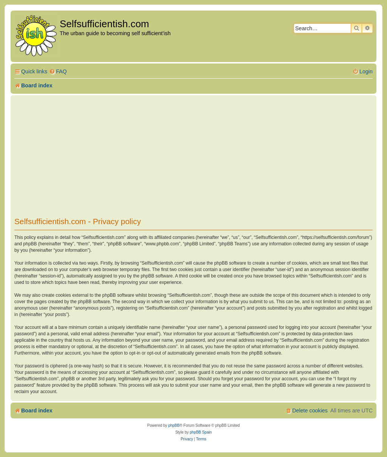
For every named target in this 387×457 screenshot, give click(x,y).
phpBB (174, 425)
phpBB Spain (201, 432)
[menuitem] (58, 71)
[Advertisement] (193, 154)
